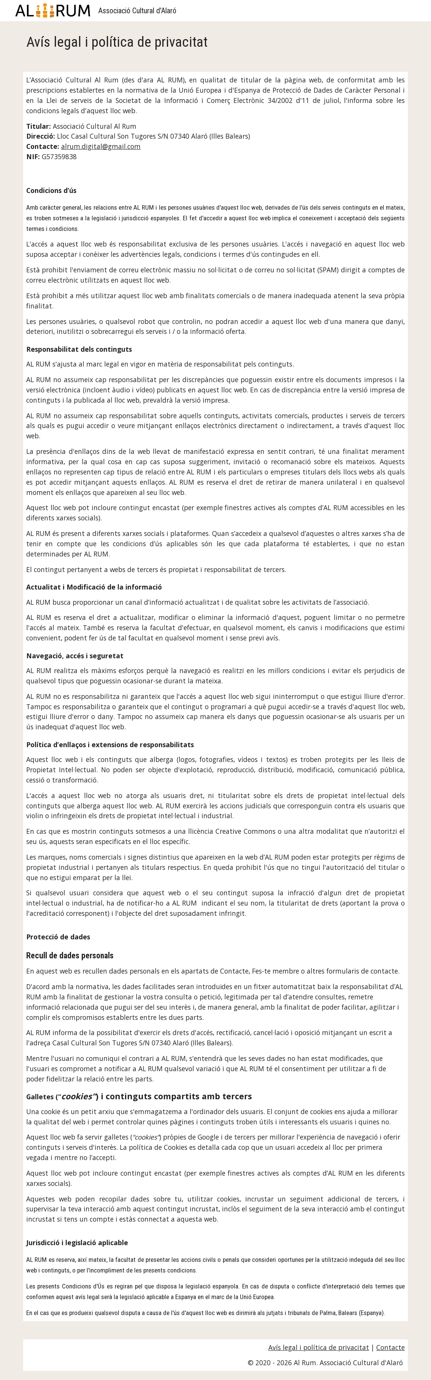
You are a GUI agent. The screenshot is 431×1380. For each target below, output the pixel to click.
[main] (215, 42)
